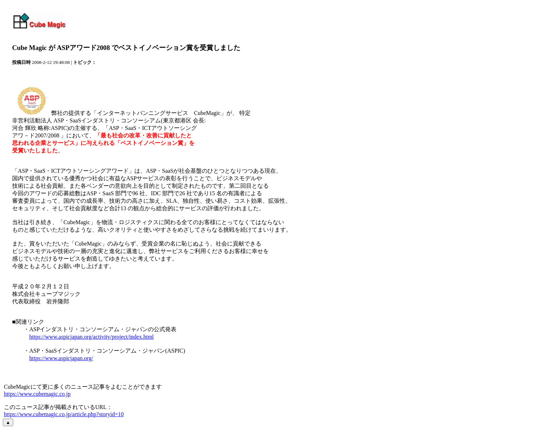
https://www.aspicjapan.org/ (61, 358)
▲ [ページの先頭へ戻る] (8, 422)
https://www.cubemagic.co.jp (37, 394)
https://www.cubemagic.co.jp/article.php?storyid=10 (64, 414)
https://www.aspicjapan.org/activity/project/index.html (91, 337)
